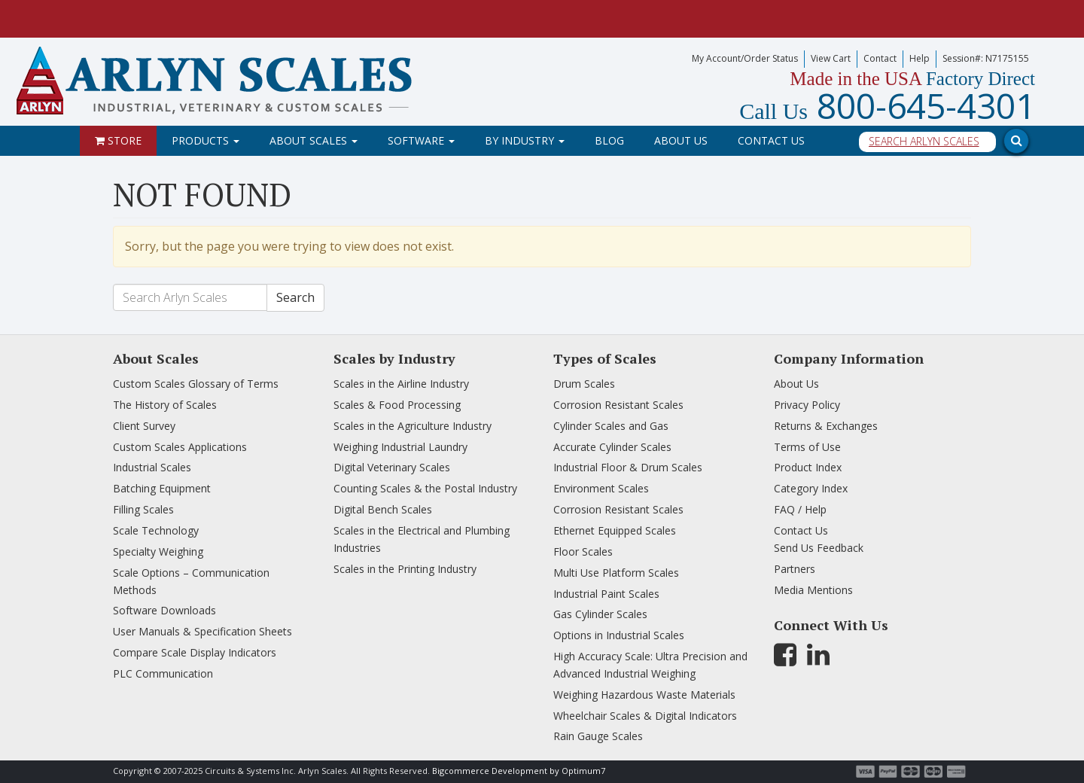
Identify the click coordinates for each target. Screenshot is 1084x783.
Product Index (808, 467)
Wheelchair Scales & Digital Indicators (645, 715)
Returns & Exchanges (826, 426)
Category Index (811, 488)
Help (919, 58)
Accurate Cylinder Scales (612, 447)
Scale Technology (156, 530)
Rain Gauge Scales (598, 736)
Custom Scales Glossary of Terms (196, 383)
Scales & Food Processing (397, 405)
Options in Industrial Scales (618, 635)
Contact (880, 58)
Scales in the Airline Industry (401, 383)
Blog (609, 140)
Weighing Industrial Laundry (400, 447)
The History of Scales (165, 405)
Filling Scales (143, 509)
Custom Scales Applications (180, 447)
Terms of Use (807, 447)
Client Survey (144, 426)
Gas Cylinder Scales (600, 614)
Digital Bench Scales (382, 509)
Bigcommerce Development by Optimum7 (518, 770)
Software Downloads (164, 610)
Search (295, 297)
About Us (681, 140)
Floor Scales (583, 551)
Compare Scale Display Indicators (194, 652)
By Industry (525, 140)
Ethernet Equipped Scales (614, 530)
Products (205, 140)
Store (118, 140)
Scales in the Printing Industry (405, 569)
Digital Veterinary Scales (391, 467)
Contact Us (771, 140)
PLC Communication (163, 673)
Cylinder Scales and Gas (610, 426)
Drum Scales (584, 383)
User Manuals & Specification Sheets (202, 631)
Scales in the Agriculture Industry (412, 426)
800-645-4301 (887, 105)
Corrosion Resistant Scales (618, 405)
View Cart (831, 58)
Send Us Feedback (818, 548)
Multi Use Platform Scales (616, 572)
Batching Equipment (162, 488)
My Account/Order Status (745, 58)
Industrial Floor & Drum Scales (627, 467)
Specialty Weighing (158, 551)
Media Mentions (813, 590)
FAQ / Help (800, 509)
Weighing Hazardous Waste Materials (644, 694)
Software (421, 140)
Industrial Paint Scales (606, 593)
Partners (794, 569)
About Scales (313, 140)
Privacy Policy (807, 405)
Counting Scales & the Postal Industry (425, 488)
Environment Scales (601, 488)
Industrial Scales (152, 467)
